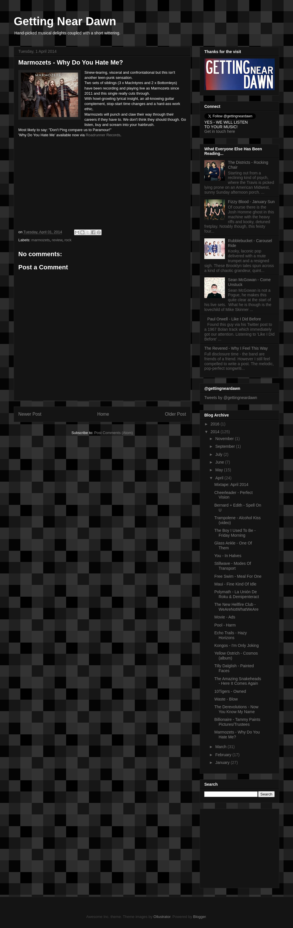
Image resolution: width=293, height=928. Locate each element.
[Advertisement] (240, 847)
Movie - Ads (224, 617)
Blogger (199, 917)
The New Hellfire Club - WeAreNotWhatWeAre (236, 607)
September (225, 446)
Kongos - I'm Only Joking (236, 645)
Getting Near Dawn (65, 21)
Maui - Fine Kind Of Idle (235, 584)
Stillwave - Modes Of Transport (232, 566)
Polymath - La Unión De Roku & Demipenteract (236, 594)
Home (103, 414)
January (223, 762)
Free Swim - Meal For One (238, 576)
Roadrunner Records (103, 135)
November (225, 438)
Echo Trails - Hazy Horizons (230, 635)
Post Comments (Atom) (113, 433)
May (219, 470)
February (223, 754)
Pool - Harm (225, 625)
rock (68, 240)
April (219, 478)
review (57, 240)
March (221, 746)
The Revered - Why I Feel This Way (236, 348)
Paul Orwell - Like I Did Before (234, 319)
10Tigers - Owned (230, 691)
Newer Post (29, 414)
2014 (216, 431)
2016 (216, 424)
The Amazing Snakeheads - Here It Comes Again (237, 681)
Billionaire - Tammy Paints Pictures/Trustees (237, 722)
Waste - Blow (226, 699)
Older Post (175, 414)
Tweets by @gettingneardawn (230, 397)
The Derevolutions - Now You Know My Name (236, 709)
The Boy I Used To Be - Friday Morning (235, 533)
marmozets (40, 240)
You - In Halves (227, 555)
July (219, 454)
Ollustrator (161, 917)
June (220, 462)
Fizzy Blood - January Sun (251, 201)
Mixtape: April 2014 (231, 484)
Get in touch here (219, 131)
